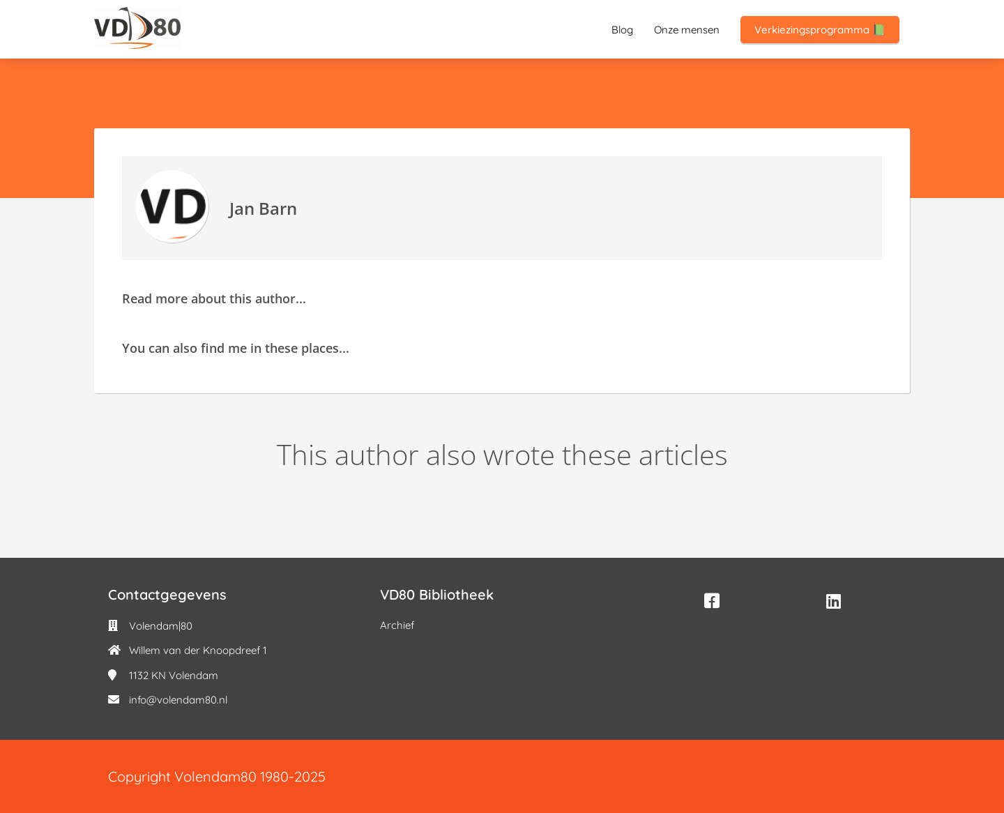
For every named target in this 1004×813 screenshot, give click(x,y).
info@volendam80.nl (178, 699)
